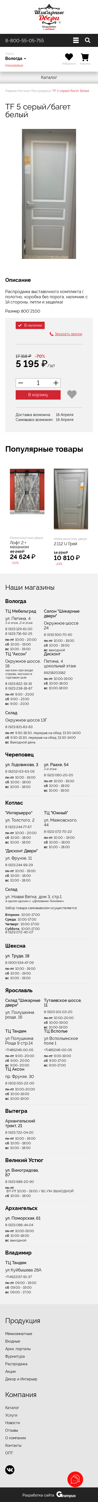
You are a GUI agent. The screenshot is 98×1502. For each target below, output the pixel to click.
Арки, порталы (18, 1349)
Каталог (49, 77)
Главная (10, 90)
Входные (12, 1341)
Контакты (13, 1445)
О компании (15, 1438)
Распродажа (41, 90)
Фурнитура (15, 1356)
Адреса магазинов (14, 65)
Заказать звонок (68, 334)
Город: (9, 53)
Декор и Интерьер (21, 1379)
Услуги (11, 1415)
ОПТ (9, 1453)
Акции (10, 1371)
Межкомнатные (18, 1334)
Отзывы (11, 1430)
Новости (12, 1423)
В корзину (38, 394)
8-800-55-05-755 (24, 40)
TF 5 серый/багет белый (71, 90)
